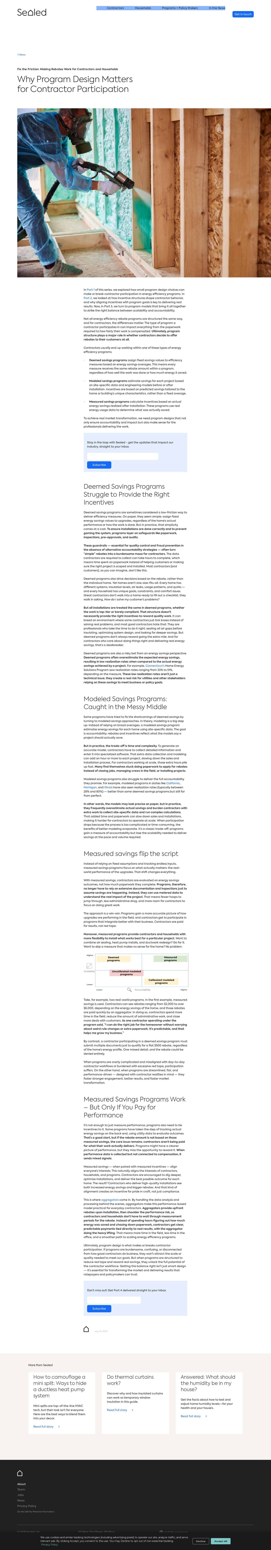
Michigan (90, 787)
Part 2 (88, 298)
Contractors (115, 14)
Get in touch (243, 14)
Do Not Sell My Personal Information (35, 1511)
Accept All (220, 1541)
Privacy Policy (26, 1506)
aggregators (110, 1200)
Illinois (108, 787)
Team (21, 1489)
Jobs (20, 1495)
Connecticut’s (155, 666)
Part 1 (91, 290)
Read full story (43, 1426)
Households (143, 14)
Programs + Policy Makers (180, 14)
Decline (200, 1541)
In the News (217, 14)
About (21, 1484)
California (173, 783)
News (22, 55)
